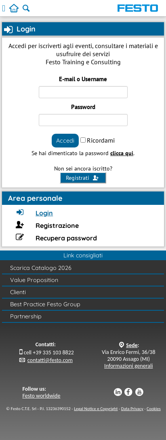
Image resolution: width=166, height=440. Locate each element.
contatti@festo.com (50, 360)
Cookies (154, 408)
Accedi (65, 140)
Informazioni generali (128, 365)
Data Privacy (132, 408)
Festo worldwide (42, 395)
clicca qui (121, 153)
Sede (131, 345)
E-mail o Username (83, 79)
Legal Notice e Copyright (96, 408)
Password (83, 107)
